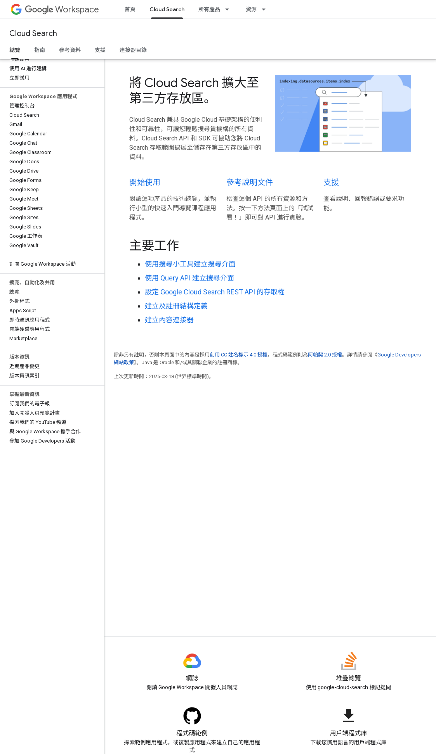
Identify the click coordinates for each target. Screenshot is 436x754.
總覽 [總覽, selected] (14, 50)
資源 (251, 9)
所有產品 (209, 9)
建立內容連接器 (169, 320)
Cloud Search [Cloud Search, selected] (166, 9)
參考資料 (70, 50)
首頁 (130, 9)
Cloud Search (33, 33)
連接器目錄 (133, 50)
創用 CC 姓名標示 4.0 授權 (239, 355)
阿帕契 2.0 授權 (325, 355)
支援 (100, 50)
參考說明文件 (249, 182)
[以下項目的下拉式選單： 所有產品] (229, 9)
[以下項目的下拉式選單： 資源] (266, 9)
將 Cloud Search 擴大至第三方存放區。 (194, 90)
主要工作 (154, 245)
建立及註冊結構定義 (176, 306)
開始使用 (144, 182)
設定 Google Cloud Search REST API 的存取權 (215, 292)
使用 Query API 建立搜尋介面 (189, 278)
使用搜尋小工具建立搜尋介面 (190, 264)
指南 (39, 50)
